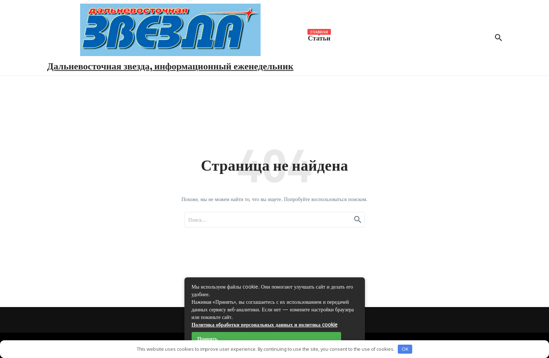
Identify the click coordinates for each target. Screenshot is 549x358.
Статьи (319, 37)
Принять (207, 339)
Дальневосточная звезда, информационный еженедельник (170, 66)
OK (405, 349)
